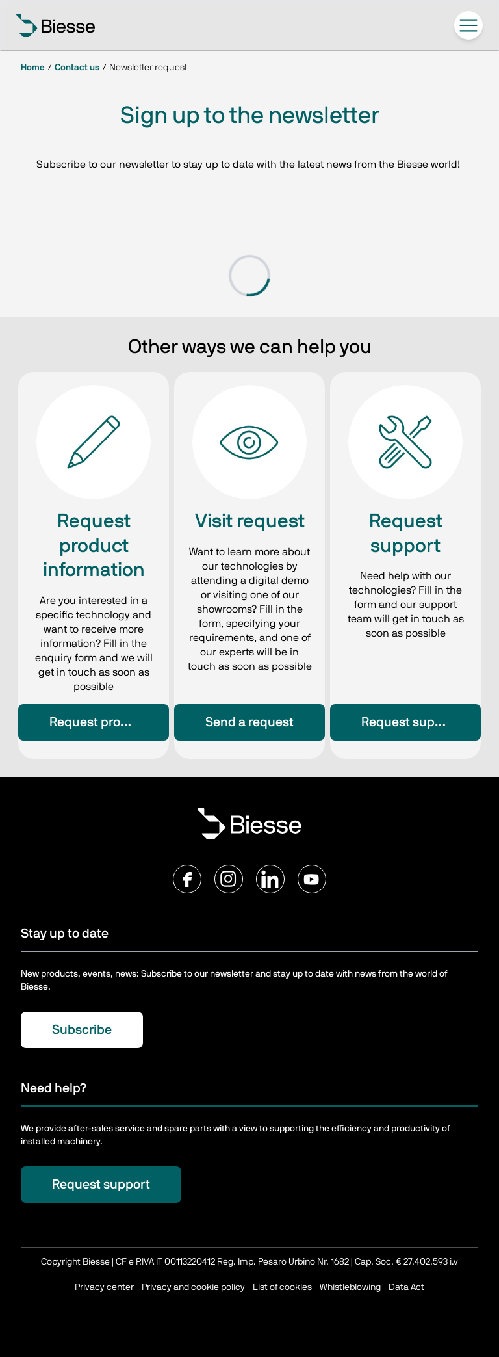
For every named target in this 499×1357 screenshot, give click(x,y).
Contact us (77, 67)
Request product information (109, 722)
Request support (410, 722)
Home (33, 67)
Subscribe (82, 1029)
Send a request (249, 722)
